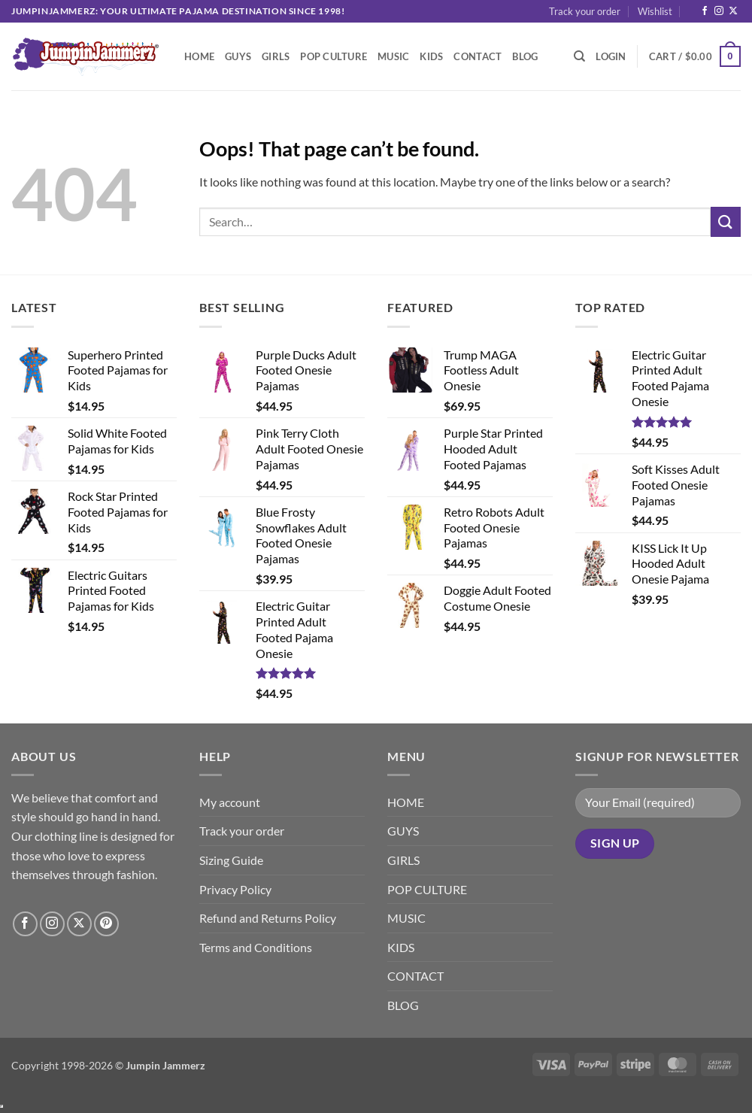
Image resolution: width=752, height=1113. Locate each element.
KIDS (431, 56)
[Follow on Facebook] (704, 11)
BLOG (525, 56)
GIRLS (276, 56)
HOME (199, 56)
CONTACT (477, 56)
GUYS (238, 56)
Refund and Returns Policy (267, 918)
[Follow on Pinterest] (106, 923)
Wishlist (655, 11)
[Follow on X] (733, 11)
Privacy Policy (235, 889)
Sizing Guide (231, 860)
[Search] (579, 56)
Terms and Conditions (255, 947)
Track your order (584, 11)
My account (229, 802)
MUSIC (393, 56)
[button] (611, 56)
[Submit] (726, 221)
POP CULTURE (333, 56)
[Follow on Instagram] (718, 11)
